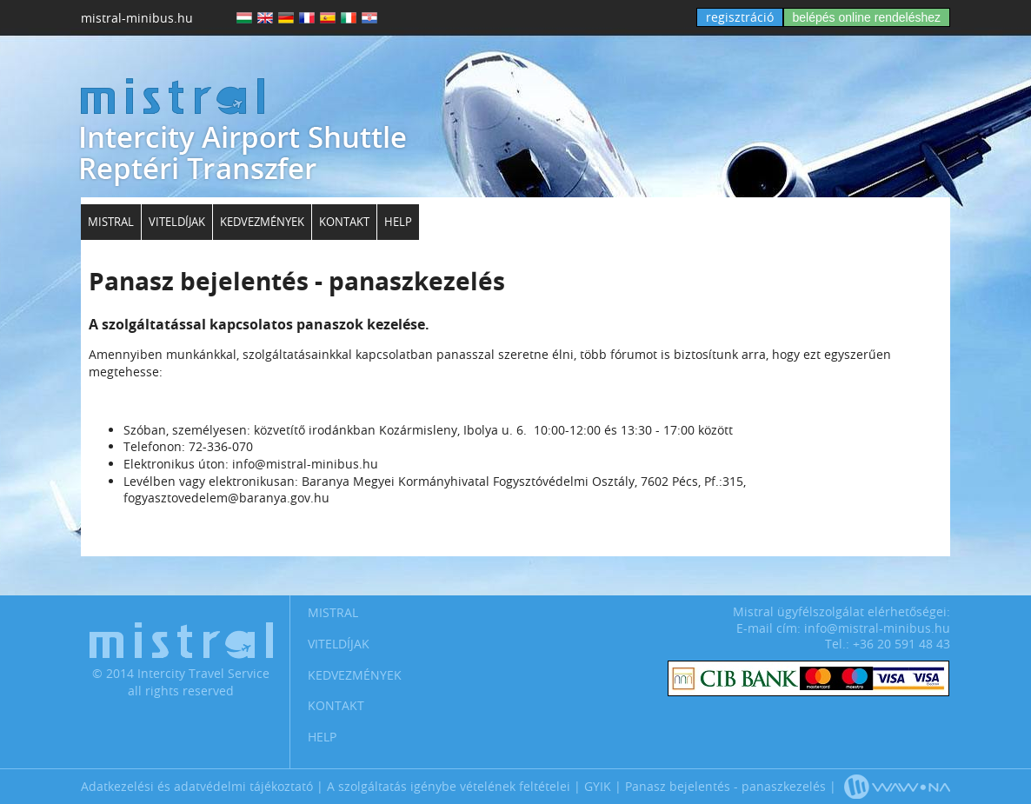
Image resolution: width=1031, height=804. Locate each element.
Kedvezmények (262, 221)
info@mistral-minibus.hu (877, 628)
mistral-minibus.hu (137, 18)
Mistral (111, 221)
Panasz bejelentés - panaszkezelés (725, 786)
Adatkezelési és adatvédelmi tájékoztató (197, 786)
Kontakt (344, 221)
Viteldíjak (177, 221)
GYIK (597, 786)
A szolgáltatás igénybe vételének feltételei (448, 786)
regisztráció (740, 17)
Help (398, 221)
